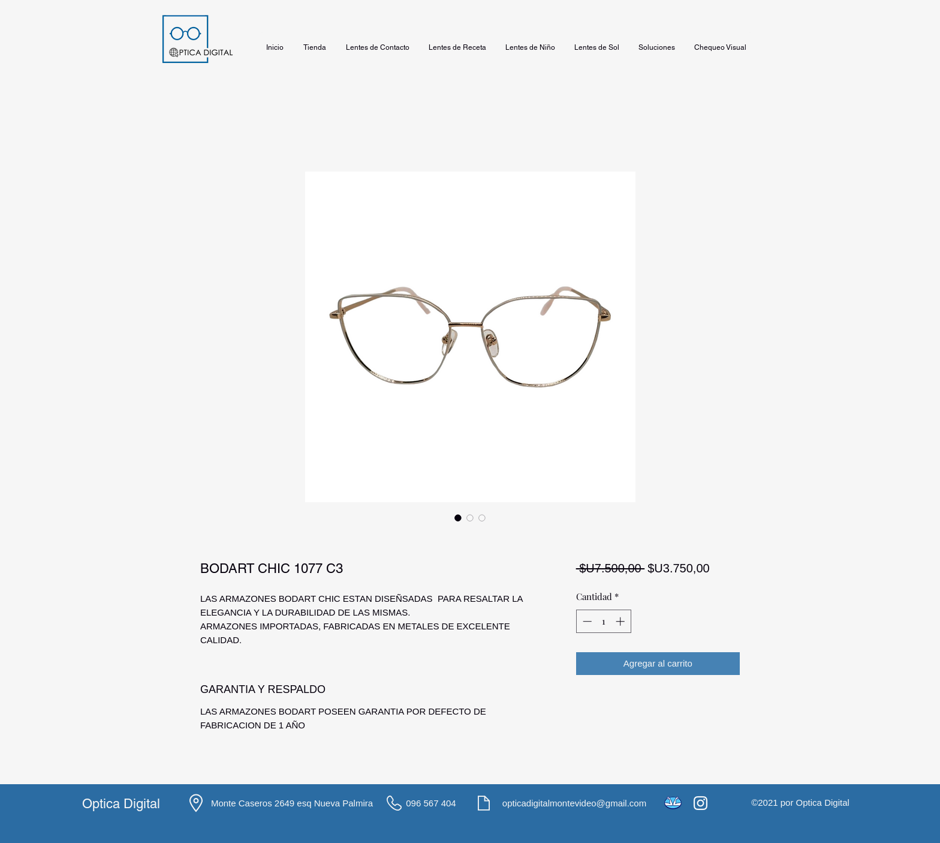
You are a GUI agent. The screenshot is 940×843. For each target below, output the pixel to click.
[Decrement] (586, 621)
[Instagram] (700, 803)
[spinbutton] (603, 621)
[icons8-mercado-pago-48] (673, 803)
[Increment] (621, 621)
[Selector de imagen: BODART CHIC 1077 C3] (458, 518)
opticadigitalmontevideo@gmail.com (574, 803)
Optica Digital (121, 803)
